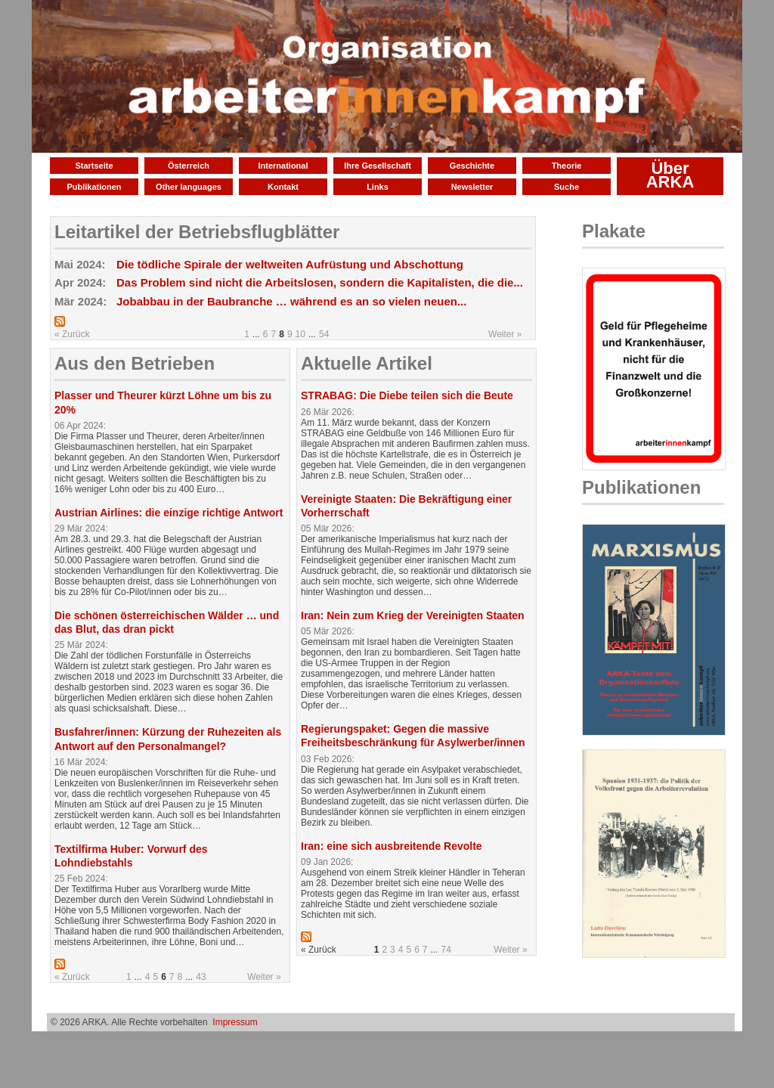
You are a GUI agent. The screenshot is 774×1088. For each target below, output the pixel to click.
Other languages (188, 186)
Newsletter (472, 186)
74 (446, 949)
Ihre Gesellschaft (377, 165)
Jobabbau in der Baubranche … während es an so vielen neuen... (291, 301)
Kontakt (283, 186)
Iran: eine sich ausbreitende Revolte (391, 846)
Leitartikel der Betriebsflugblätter (196, 232)
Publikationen (94, 186)
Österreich (188, 165)
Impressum (234, 1022)
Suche (566, 186)
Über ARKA (670, 175)
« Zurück (72, 334)
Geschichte (472, 165)
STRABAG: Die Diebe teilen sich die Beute (407, 395)
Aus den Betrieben (134, 363)
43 (201, 977)
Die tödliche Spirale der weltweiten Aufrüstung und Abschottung (289, 264)
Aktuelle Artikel (366, 363)
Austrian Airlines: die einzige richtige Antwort (168, 513)
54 (324, 334)
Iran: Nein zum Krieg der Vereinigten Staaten (413, 615)
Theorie (567, 165)
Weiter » (505, 334)
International (283, 165)
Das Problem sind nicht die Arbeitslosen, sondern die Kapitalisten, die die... (319, 282)
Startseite (94, 165)
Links (378, 186)
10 (300, 334)
